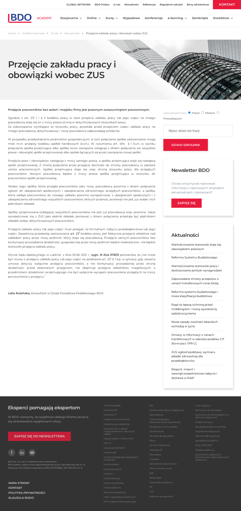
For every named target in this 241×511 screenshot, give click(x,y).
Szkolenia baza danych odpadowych (166, 410)
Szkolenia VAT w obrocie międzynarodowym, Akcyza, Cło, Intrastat (119, 431)
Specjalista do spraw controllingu (210, 426)
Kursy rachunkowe (112, 469)
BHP (151, 473)
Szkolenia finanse (112, 478)
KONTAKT (227, 4)
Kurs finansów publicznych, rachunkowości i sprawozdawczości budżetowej (212, 457)
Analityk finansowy (204, 422)
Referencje (149, 4)
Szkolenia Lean (156, 431)
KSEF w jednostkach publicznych (119, 497)
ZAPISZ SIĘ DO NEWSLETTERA (39, 436)
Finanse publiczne (112, 487)
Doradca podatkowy (205, 450)
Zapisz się (186, 203)
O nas (116, 4)
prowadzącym (172, 118)
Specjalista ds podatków (206, 440)
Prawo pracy (155, 454)
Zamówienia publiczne (115, 492)
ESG (151, 405)
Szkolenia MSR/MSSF (114, 448)
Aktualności (131, 4)
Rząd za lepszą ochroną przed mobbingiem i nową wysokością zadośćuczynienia (194, 309)
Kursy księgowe (203, 405)
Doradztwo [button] (223, 18)
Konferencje (154, 18)
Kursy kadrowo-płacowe (161, 482)
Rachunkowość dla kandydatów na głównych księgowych (212, 416)
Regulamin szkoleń (171, 4)
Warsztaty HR (155, 450)
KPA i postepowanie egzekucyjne (120, 501)
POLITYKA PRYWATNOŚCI (26, 493)
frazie (196, 112)
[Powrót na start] (30, 18)
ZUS (151, 491)
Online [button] (94, 18)
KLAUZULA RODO (21, 498)
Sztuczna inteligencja (159, 445)
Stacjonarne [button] (71, 18)
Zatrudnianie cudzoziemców (163, 463)
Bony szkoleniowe (198, 4)
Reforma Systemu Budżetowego (194, 257)
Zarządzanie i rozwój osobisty (163, 426)
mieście (210, 112)
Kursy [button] (112, 18)
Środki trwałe (110, 452)
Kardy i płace (155, 477)
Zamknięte (200, 18)
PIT (151, 487)
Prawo (152, 440)
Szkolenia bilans (111, 464)
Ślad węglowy (156, 414)
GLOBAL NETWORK (78, 4)
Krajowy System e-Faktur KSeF (118, 438)
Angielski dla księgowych (207, 431)
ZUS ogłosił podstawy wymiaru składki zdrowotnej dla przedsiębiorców (193, 356)
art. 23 (75, 233)
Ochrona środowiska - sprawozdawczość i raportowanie (165, 420)
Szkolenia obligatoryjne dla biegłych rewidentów (121, 458)
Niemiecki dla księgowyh (207, 436)
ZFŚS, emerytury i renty (160, 468)
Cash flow (108, 473)
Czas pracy (154, 459)
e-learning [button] (177, 18)
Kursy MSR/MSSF (203, 445)
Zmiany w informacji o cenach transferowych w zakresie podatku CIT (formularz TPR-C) (197, 339)
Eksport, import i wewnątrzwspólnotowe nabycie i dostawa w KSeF (194, 373)
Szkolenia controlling (114, 483)
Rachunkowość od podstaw (208, 410)
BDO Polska (102, 4)
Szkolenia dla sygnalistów (161, 436)
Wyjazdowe (131, 18)
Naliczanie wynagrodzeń (161, 496)
